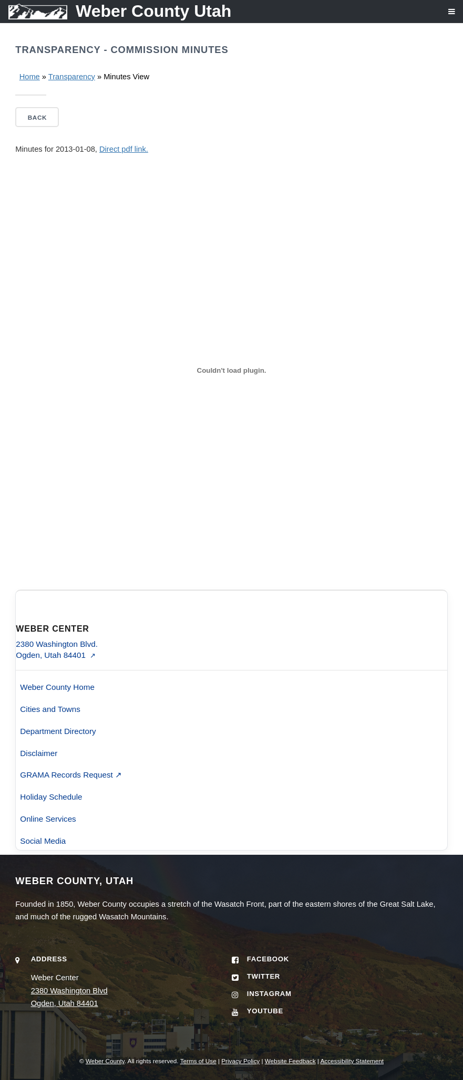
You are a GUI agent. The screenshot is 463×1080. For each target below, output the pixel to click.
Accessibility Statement (352, 1060)
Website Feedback (290, 1060)
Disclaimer (38, 753)
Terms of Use (198, 1060)
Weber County (105, 1060)
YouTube (265, 1011)
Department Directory (58, 731)
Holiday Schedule (51, 796)
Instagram (269, 994)
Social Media (43, 840)
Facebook (268, 959)
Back (37, 117)
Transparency (71, 76)
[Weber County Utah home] (115, 11)
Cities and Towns (50, 709)
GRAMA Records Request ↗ (71, 774)
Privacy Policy (240, 1060)
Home (29, 76)
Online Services (48, 818)
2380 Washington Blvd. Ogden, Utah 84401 (57, 649)
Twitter (263, 976)
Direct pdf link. (123, 149)
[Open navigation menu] (444, 15)
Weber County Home (57, 687)
